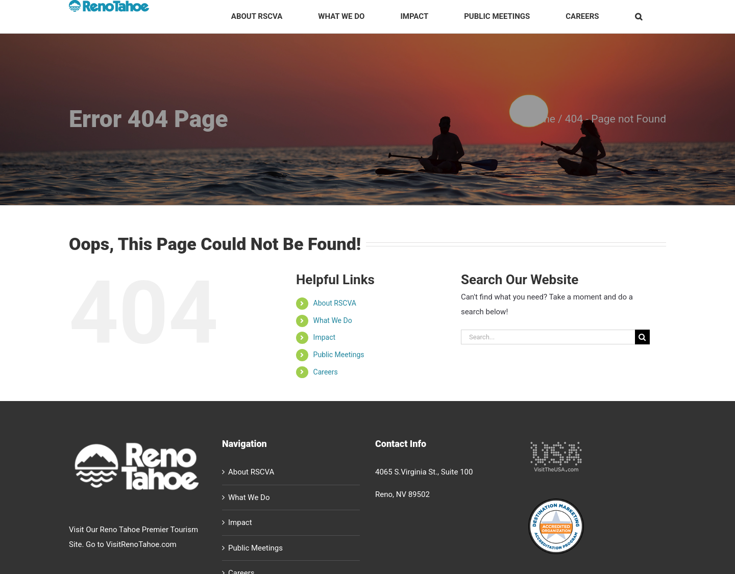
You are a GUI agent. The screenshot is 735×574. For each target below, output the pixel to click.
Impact (324, 337)
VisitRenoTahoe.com (141, 544)
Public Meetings (338, 355)
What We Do (332, 320)
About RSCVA (334, 303)
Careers (325, 372)
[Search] (642, 337)
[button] (638, 16)
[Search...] (548, 337)
